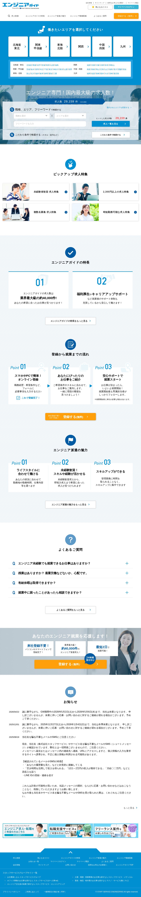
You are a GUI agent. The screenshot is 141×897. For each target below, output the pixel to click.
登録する (66, 417)
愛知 (50, 74)
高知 (124, 69)
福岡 (88, 74)
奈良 (106, 65)
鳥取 (88, 69)
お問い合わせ (70, 865)
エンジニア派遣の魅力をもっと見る (69, 504)
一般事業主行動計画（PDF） (55, 892)
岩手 (39, 65)
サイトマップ (99, 3)
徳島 (111, 69)
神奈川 (56, 69)
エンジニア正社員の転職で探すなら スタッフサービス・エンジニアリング (36, 884)
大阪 (97, 65)
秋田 (48, 65)
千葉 (46, 69)
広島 (102, 69)
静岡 (46, 74)
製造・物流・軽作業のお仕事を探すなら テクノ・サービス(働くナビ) (102, 881)
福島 (57, 65)
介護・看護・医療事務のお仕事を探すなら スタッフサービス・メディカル (104, 877)
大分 (106, 74)
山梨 (66, 69)
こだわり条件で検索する (110, 135)
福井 (37, 74)
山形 (52, 65)
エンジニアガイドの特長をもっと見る (69, 321)
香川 (115, 69)
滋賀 (88, 65)
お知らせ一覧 (33, 861)
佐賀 (93, 74)
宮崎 (111, 74)
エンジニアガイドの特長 (35, 16)
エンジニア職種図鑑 (78, 16)
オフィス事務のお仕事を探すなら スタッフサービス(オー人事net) (32, 881)
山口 (106, 69)
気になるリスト (101, 7)
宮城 (43, 65)
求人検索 (13, 16)
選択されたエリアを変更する (118, 107)
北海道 (29, 65)
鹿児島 (116, 74)
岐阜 (41, 74)
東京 (50, 69)
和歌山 (112, 65)
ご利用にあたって (32, 892)
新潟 (61, 69)
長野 (70, 69)
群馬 (37, 69)
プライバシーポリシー (11, 892)
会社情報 (89, 3)
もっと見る (129, 808)
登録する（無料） (126, 16)
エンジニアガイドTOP (124, 865)
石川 (32, 74)
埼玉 (41, 69)
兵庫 (102, 65)
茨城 (28, 69)
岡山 (97, 69)
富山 (28, 74)
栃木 (32, 69)
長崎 (97, 74)
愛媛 (120, 69)
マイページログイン (126, 7)
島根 (93, 69)
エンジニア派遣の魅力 (57, 16)
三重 (55, 74)
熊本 (102, 74)
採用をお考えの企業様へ (116, 3)
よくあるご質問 (100, 16)
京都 (93, 65)
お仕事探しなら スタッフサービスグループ (24, 877)
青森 (34, 65)
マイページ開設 (133, 3)
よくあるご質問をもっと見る (70, 610)
